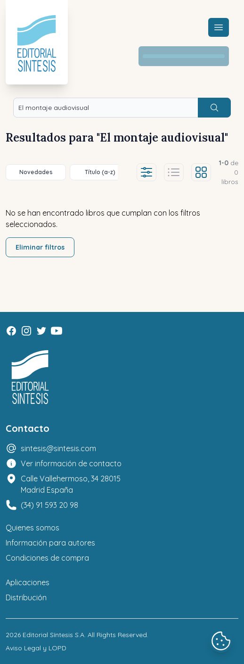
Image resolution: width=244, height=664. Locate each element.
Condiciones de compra (47, 558)
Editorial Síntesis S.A (53, 634)
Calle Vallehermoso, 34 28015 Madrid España (71, 484)
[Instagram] (26, 330)
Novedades (36, 172)
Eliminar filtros (40, 247)
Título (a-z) (100, 172)
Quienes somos (32, 527)
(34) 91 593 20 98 (49, 505)
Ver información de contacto (71, 463)
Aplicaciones (27, 582)
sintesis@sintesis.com (58, 448)
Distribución (26, 597)
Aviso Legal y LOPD (36, 648)
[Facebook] (11, 330)
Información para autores (50, 542)
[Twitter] (41, 330)
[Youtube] (56, 330)
